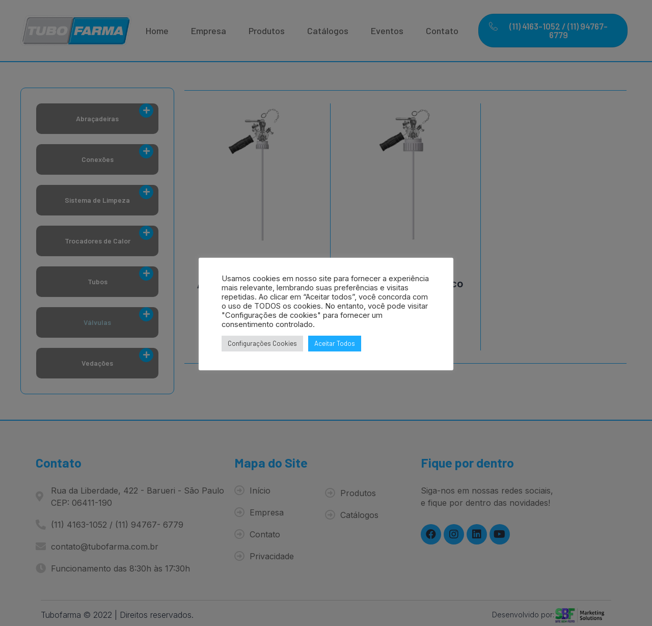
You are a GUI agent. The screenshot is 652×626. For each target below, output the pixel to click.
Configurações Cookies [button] (262, 343)
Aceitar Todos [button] (334, 343)
